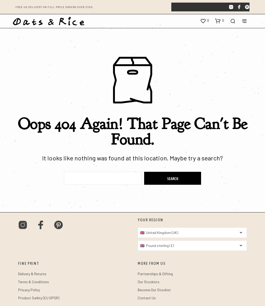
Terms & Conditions (33, 282)
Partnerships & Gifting (155, 274)
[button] (204, 20)
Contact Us (147, 298)
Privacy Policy (29, 290)
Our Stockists (148, 282)
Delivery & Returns (32, 274)
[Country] (192, 232)
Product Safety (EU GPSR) (38, 298)
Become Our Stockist (154, 290)
